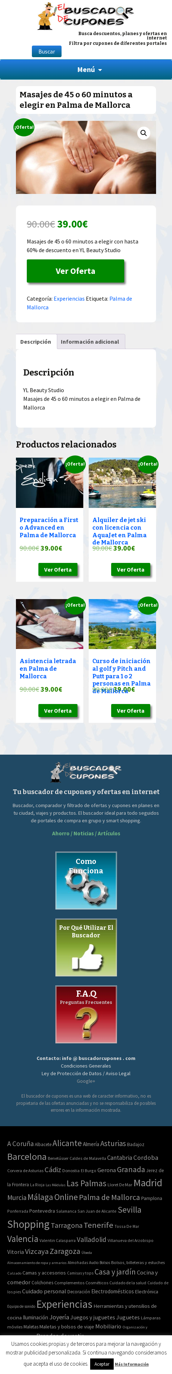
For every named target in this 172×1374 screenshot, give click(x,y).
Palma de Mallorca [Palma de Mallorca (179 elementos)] (109, 1197)
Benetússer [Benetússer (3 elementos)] (58, 1158)
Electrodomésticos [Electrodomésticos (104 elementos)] (112, 1291)
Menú (86, 69)
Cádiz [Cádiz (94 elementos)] (53, 1169)
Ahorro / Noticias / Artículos (86, 833)
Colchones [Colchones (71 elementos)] (42, 1283)
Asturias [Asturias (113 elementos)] (113, 1143)
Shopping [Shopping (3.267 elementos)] (28, 1224)
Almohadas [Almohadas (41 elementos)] (78, 1262)
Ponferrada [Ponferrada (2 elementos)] (17, 1211)
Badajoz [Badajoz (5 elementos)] (135, 1144)
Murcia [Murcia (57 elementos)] (16, 1197)
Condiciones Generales (86, 1066)
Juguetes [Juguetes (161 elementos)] (128, 1317)
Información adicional (90, 341)
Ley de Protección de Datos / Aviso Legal (86, 1073)
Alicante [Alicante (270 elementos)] (67, 1143)
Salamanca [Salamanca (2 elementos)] (66, 1211)
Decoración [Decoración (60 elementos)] (78, 1292)
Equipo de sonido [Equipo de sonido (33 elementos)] (21, 1306)
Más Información (132, 1364)
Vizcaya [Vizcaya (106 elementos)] (37, 1251)
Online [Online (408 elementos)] (66, 1197)
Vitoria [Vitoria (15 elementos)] (15, 1251)
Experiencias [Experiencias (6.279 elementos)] (64, 1304)
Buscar (46, 51)
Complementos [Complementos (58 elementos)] (69, 1282)
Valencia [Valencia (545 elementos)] (22, 1238)
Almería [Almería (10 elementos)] (91, 1144)
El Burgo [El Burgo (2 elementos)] (88, 1170)
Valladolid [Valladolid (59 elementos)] (91, 1239)
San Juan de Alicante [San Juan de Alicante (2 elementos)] (97, 1211)
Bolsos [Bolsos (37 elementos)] (105, 1262)
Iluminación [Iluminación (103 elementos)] (35, 1317)
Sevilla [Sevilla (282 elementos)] (130, 1209)
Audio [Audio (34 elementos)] (93, 1262)
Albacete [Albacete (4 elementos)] (43, 1144)
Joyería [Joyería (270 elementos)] (59, 1317)
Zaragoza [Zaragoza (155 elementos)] (65, 1251)
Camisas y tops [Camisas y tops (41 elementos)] (80, 1273)
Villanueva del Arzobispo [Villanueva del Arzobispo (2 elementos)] (131, 1240)
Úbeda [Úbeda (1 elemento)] (86, 1252)
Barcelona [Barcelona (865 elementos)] (27, 1156)
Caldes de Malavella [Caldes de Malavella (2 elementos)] (88, 1158)
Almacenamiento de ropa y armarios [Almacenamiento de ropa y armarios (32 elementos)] (37, 1262)
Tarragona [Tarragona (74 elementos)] (67, 1225)
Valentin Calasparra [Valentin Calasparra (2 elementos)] (57, 1240)
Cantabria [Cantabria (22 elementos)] (119, 1158)
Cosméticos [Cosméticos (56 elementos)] (96, 1282)
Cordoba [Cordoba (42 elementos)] (145, 1157)
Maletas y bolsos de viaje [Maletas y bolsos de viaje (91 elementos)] (66, 1326)
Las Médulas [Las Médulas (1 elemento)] (56, 1185)
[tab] (35, 341)
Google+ (86, 1081)
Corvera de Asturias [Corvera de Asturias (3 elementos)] (25, 1170)
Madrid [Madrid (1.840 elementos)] (147, 1182)
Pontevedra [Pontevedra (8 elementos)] (42, 1211)
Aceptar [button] (102, 1364)
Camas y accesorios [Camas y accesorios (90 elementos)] (44, 1272)
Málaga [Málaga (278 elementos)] (40, 1197)
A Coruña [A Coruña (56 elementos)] (20, 1143)
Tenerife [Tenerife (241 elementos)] (98, 1225)
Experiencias (69, 298)
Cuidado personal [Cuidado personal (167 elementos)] (44, 1291)
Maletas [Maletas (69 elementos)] (31, 1327)
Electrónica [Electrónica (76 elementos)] (146, 1291)
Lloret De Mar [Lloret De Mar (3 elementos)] (120, 1184)
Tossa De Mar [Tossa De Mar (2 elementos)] (126, 1226)
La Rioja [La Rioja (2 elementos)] (37, 1184)
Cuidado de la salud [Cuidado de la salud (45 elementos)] (127, 1282)
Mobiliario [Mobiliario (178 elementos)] (108, 1326)
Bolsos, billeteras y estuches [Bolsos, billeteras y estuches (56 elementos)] (138, 1262)
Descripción (35, 341)
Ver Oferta (75, 270)
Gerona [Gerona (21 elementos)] (106, 1170)
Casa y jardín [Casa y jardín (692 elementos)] (115, 1272)
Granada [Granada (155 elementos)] (131, 1169)
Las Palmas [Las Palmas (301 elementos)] (86, 1183)
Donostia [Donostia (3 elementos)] (71, 1170)
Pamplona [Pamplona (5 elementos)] (151, 1198)
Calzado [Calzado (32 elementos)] (14, 1273)
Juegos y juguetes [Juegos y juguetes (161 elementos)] (92, 1317)
